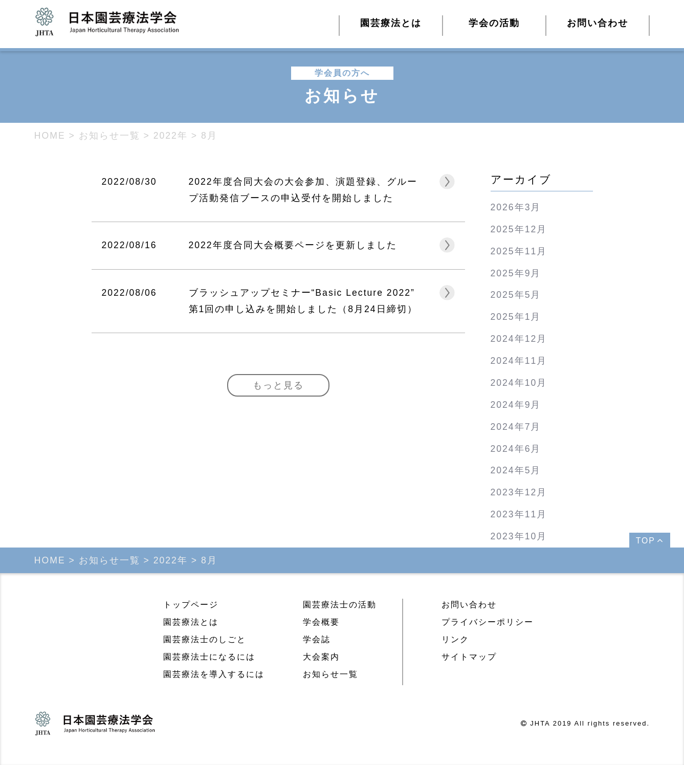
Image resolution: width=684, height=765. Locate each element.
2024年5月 (516, 470)
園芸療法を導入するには (213, 674)
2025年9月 (516, 273)
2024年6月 (516, 449)
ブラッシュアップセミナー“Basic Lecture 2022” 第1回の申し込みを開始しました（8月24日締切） (303, 301)
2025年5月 (516, 295)
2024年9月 (516, 405)
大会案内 (321, 656)
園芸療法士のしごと (204, 639)
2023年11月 (519, 514)
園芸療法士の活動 (340, 604)
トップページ (190, 604)
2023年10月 (519, 536)
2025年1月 (516, 317)
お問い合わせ (597, 23)
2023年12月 (519, 492)
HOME (49, 135)
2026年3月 (516, 207)
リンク (455, 639)
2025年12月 (519, 229)
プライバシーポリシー (488, 622)
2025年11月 (519, 251)
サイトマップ (469, 656)
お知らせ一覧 (330, 674)
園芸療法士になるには (209, 656)
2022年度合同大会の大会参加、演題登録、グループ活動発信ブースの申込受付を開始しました (303, 190)
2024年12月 (519, 339)
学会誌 (316, 639)
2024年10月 (519, 383)
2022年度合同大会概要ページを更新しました (293, 245)
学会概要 (321, 622)
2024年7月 (516, 427)
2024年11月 (519, 361)
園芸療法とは (190, 622)
